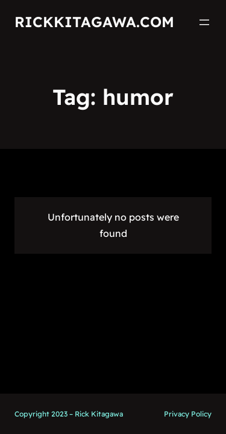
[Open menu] (204, 22)
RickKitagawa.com (94, 22)
